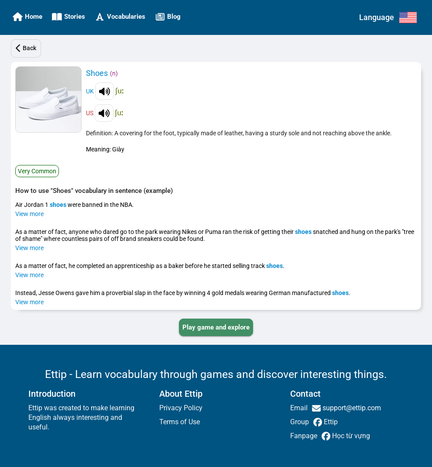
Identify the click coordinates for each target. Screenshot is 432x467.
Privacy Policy (180, 408)
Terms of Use (179, 422)
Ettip (330, 422)
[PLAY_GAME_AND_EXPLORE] (216, 327)
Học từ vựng (350, 436)
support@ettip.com (351, 408)
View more (29, 213)
